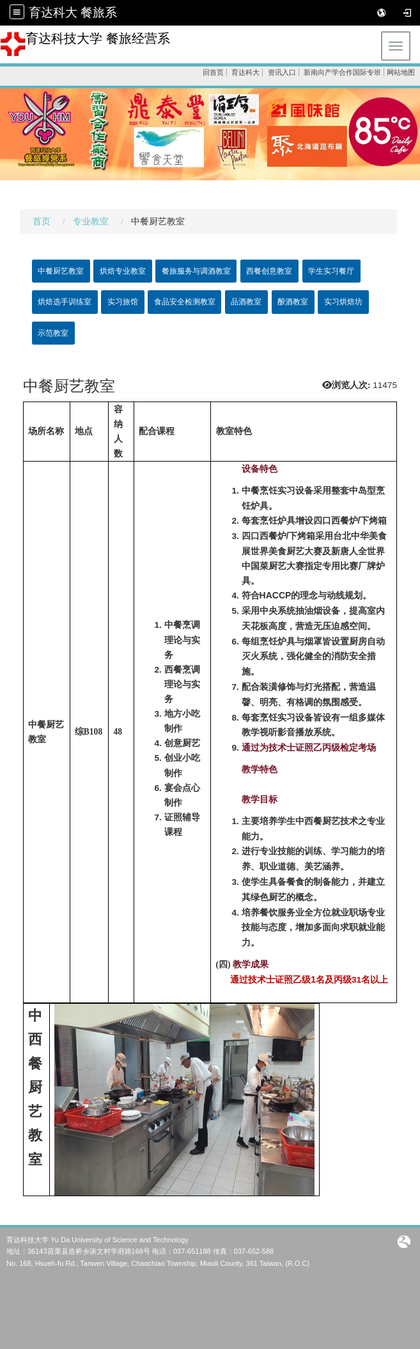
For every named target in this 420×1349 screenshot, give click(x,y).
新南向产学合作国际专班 (342, 72)
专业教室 (91, 221)
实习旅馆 (122, 301)
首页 (42, 221)
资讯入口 (282, 72)
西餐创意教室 (269, 271)
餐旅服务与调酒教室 (196, 271)
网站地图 (401, 72)
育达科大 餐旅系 (73, 12)
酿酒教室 (292, 301)
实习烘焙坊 (343, 301)
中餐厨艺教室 (61, 271)
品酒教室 (246, 301)
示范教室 (53, 333)
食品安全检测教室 (184, 301)
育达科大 (245, 72)
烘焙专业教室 (123, 271)
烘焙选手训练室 (64, 301)
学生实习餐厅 (331, 271)
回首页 (213, 72)
